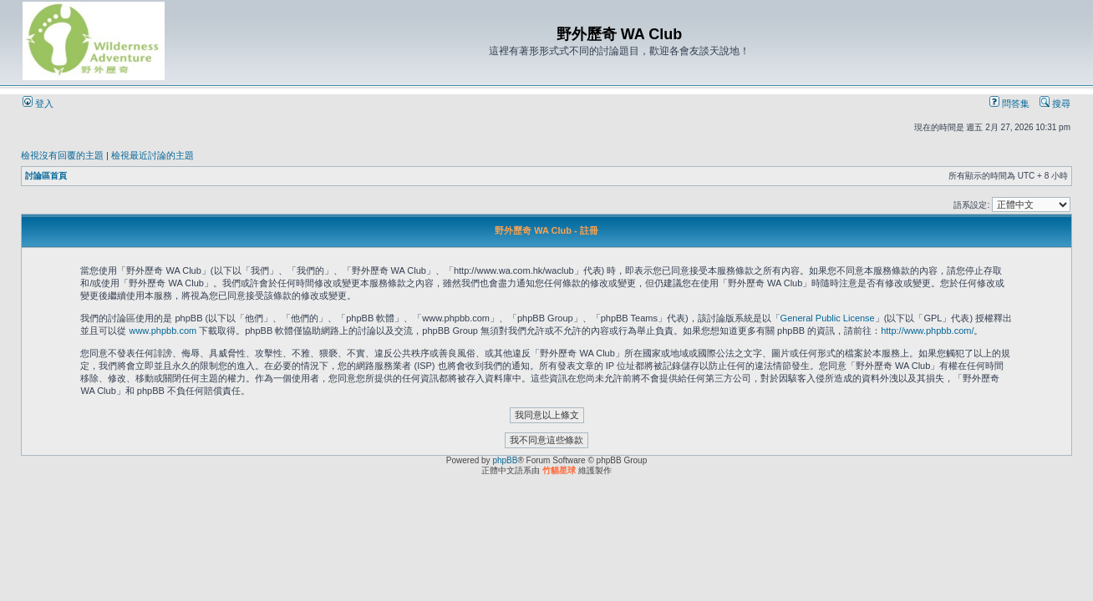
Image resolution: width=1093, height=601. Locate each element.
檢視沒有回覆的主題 (62, 155)
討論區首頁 (46, 175)
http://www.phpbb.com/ (927, 331)
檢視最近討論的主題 (152, 155)
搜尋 (1055, 103)
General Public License (827, 318)
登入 (38, 103)
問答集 (1009, 103)
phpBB (504, 460)
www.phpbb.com (162, 331)
